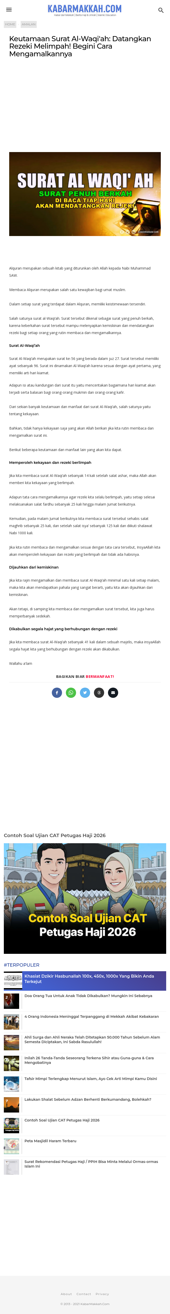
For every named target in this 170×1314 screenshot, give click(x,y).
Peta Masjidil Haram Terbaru (50, 1141)
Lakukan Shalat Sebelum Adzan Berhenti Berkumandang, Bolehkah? (88, 1099)
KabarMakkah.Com (95, 1304)
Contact (84, 1294)
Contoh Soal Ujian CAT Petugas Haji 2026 (55, 835)
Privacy (102, 1294)
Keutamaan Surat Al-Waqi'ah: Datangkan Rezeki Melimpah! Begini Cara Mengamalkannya (80, 46)
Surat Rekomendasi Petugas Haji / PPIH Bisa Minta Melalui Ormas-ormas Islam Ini (91, 1164)
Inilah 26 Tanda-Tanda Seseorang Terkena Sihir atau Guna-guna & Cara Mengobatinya (89, 1060)
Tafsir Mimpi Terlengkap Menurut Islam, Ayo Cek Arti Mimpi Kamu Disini (91, 1078)
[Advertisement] (85, 104)
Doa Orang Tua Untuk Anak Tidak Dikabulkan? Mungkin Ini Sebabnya (88, 995)
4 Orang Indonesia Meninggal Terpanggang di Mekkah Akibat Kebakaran (92, 1016)
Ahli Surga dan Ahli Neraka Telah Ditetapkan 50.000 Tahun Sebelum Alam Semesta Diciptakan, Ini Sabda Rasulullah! (92, 1039)
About (66, 1294)
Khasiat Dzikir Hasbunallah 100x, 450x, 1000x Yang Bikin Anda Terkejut (89, 979)
